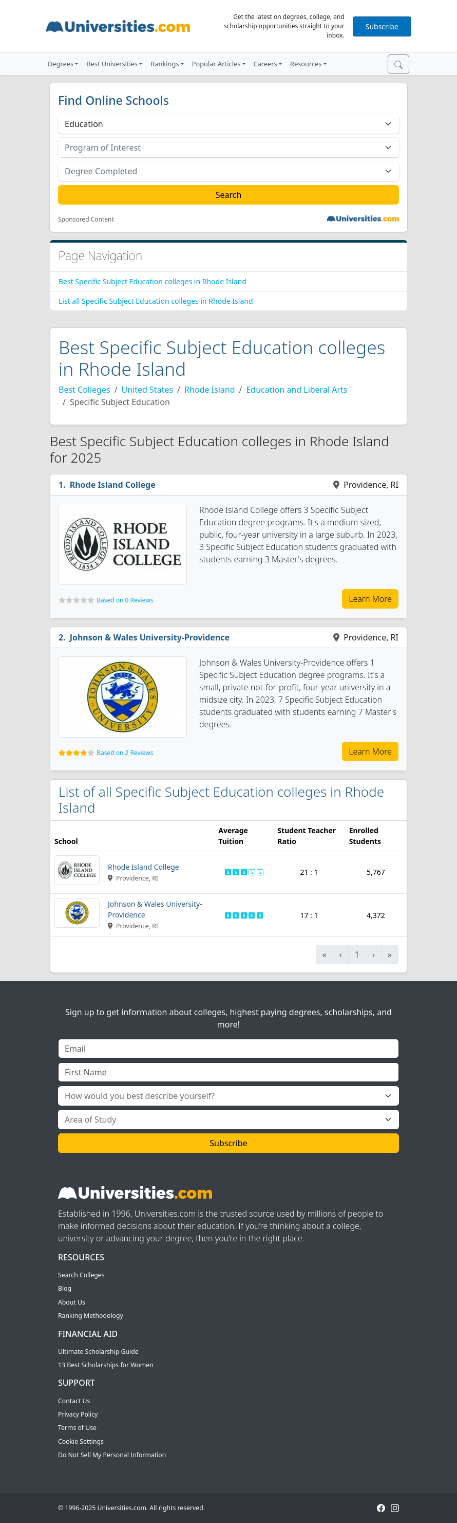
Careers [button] (265, 63)
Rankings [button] (164, 63)
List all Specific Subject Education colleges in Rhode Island (156, 301)
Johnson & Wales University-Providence (150, 637)
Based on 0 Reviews (125, 600)
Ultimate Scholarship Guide (98, 1351)
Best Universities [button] (112, 63)
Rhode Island (209, 389)
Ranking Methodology (90, 1315)
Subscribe (382, 26)
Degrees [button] (60, 63)
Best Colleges (84, 389)
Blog (64, 1288)
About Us (71, 1302)
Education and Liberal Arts (296, 389)
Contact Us (74, 1401)
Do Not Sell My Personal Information (112, 1455)
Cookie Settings (81, 1441)
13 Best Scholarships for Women (106, 1365)
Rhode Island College (113, 484)
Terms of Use (77, 1427)
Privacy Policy (78, 1414)
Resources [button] (305, 63)
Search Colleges (81, 1275)
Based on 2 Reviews (125, 752)
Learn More (370, 598)
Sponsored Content (86, 219)
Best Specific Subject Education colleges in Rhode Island (152, 281)
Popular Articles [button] (216, 63)
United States (148, 389)
